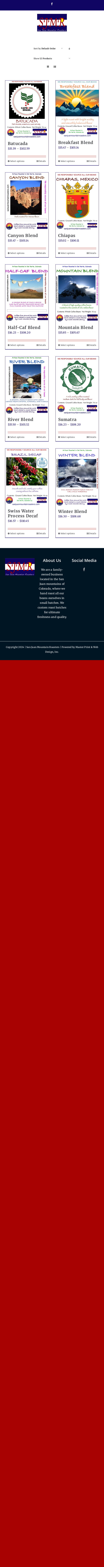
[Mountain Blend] (77, 293)
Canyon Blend (23, 235)
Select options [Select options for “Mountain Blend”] (68, 345)
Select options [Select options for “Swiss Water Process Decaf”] (17, 533)
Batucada (18, 143)
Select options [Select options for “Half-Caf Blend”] (17, 345)
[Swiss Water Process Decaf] (27, 477)
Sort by (45, 48)
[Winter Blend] (77, 477)
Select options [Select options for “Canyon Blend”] (17, 253)
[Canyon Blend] (27, 201)
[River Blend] (27, 385)
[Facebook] (84, 569)
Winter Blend (72, 511)
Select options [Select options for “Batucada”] (17, 161)
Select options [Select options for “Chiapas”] (68, 253)
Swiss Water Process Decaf (23, 513)
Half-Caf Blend (24, 327)
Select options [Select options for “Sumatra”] (68, 437)
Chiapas (66, 235)
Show (43, 58)
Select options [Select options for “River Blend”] (17, 437)
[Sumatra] (77, 385)
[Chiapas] (77, 201)
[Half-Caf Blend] (27, 293)
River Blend (20, 419)
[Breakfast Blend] (77, 109)
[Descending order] (69, 48)
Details (42, 161)
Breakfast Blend (75, 142)
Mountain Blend (75, 327)
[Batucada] (27, 109)
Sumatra (67, 419)
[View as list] (55, 66)
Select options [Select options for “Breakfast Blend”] (68, 161)
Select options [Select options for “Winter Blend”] (68, 533)
